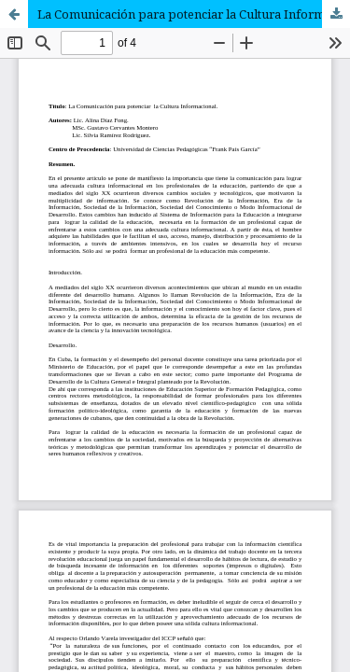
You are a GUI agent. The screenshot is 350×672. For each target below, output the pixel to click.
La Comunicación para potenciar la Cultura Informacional (193, 14)
